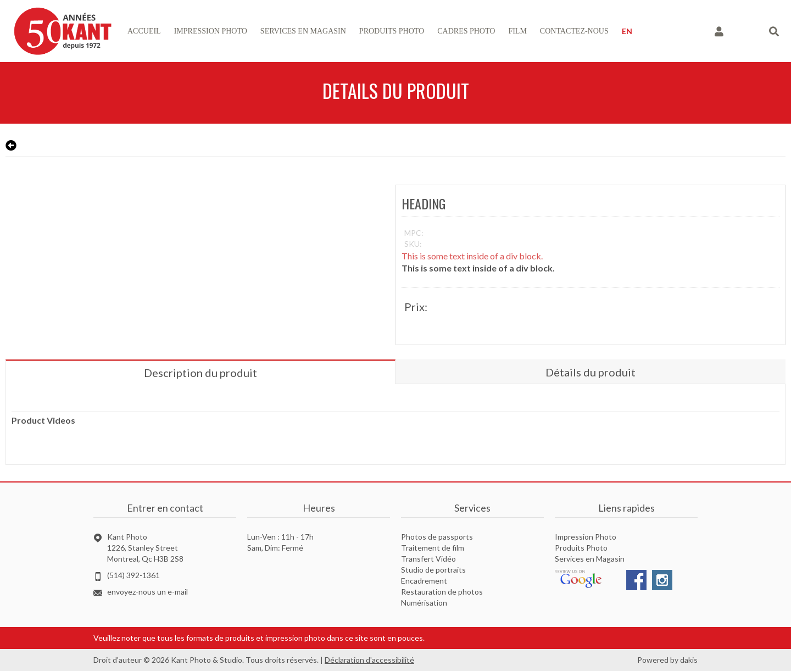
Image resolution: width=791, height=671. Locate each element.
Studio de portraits (433, 569)
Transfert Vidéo (428, 558)
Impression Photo (585, 536)
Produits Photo (581, 547)
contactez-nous (574, 31)
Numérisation (424, 602)
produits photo (391, 31)
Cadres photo (466, 31)
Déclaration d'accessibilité (369, 659)
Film (517, 31)
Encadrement (424, 580)
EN (627, 31)
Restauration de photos (442, 591)
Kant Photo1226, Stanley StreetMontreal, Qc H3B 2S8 (145, 547)
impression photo (210, 31)
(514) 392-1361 (133, 575)
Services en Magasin (590, 558)
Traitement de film (432, 547)
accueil (144, 31)
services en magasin (303, 31)
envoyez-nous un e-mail (147, 591)
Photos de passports (437, 536)
